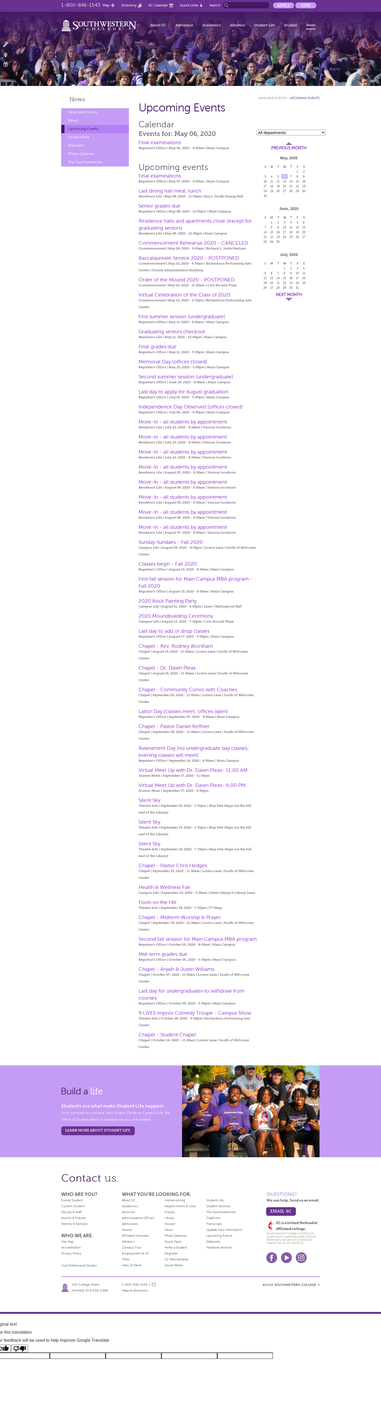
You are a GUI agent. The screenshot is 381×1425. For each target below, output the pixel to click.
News (310, 25)
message (154, 1284)
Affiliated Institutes (135, 1236)
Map (106, 5)
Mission (170, 1224)
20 (284, 186)
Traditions (213, 1218)
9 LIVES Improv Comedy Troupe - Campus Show (195, 1013)
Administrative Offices (138, 1218)
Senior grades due (159, 206)
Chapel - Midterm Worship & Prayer (180, 917)
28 (291, 191)
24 (265, 191)
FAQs (125, 1259)
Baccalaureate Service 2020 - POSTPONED (189, 258)
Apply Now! (8, 45)
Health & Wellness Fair (164, 887)
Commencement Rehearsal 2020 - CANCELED (193, 243)
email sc (280, 1211)
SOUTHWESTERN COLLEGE (295, 1285)
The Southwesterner (85, 162)
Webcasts (76, 145)
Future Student (72, 1200)
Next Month (289, 294)
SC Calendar (158, 5)
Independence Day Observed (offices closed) (191, 407)
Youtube (286, 1257)
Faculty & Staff (71, 1212)
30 (304, 191)
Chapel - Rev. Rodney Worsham (176, 646)
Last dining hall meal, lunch (170, 191)
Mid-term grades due (163, 954)
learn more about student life (97, 1130)
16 (304, 181)
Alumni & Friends (73, 1218)
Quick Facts (173, 1241)
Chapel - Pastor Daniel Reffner (174, 726)
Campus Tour (131, 1247)
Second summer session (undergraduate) (186, 376)
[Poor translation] (19, 1348)
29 (297, 191)
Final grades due (157, 346)
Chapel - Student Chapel (167, 1034)
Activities (128, 1212)
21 (290, 186)
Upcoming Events (83, 129)
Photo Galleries (81, 154)
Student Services (218, 1206)
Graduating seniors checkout (172, 331)
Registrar (171, 1253)
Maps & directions (135, 1290)
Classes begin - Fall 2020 (168, 564)
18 (271, 186)
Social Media (78, 137)
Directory (129, 5)
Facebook (271, 1257)
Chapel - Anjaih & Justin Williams (176, 969)
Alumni (290, 25)
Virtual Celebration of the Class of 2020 (184, 295)
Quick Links (189, 5)
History (170, 1212)
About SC (158, 25)
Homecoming (175, 1200)
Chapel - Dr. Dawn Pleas (167, 668)
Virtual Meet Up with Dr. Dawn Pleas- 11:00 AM (193, 770)
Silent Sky (149, 800)
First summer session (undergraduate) (182, 316)
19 (278, 186)
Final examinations (160, 142)
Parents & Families (74, 1224)
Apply (283, 5)
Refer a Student (176, 1247)
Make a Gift (8, 64)
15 (297, 181)
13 (284, 181)
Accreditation (71, 1247)
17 (265, 186)
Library (169, 1218)
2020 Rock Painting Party (168, 601)
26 (278, 191)
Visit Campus (8, 54)
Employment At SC (135, 1253)
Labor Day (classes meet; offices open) (183, 711)
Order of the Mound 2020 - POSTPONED (187, 280)
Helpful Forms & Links (180, 1206)
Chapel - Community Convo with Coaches (188, 689)
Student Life (264, 25)
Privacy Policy (71, 1253)
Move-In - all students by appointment (183, 422)
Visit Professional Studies (79, 1265)
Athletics (237, 25)
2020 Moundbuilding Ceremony (176, 616)
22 (297, 186)
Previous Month (288, 148)
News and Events (82, 112)
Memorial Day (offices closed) (173, 361)
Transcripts (214, 1224)
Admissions (130, 1224)
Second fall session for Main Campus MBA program (198, 939)
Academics (211, 25)
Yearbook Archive (219, 1247)
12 (278, 181)
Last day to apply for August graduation (183, 392)
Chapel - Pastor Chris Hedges (173, 865)
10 (265, 181)
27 (284, 191)
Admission (184, 25)
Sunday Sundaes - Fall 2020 (171, 542)
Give (306, 5)
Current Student (73, 1206)
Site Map (67, 1241)
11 (271, 181)
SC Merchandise (176, 1259)
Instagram (301, 1257)
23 (304, 186)
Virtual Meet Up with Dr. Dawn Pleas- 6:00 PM (192, 785)
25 (271, 191)
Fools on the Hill (157, 902)
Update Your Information (224, 1230)
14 (291, 181)
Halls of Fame (131, 1265)
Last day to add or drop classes (174, 631)
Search (214, 5)
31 (265, 195)
